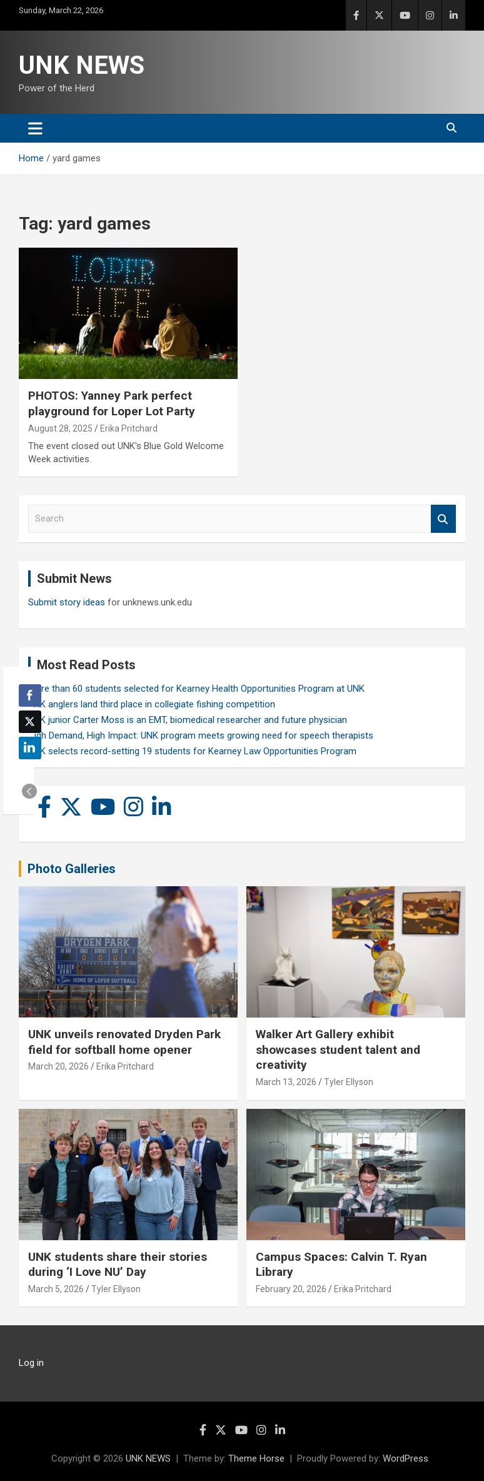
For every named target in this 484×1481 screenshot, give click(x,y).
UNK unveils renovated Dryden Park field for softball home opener (124, 1042)
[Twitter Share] (30, 721)
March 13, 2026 (286, 1082)
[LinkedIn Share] (30, 748)
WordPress (405, 1458)
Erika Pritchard (129, 428)
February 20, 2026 (291, 1289)
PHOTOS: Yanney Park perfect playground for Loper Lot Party (111, 403)
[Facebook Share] (30, 695)
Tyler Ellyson (348, 1082)
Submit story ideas (66, 602)
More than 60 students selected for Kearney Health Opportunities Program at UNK (196, 688)
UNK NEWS (81, 65)
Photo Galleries (72, 868)
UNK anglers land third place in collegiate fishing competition (151, 704)
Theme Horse (256, 1458)
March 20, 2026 (58, 1066)
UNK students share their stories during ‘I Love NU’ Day (117, 1265)
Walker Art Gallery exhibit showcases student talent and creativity (338, 1049)
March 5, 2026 (56, 1289)
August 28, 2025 (60, 428)
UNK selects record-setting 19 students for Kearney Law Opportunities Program (192, 751)
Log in (31, 1362)
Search (443, 519)
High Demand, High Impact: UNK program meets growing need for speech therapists (200, 735)
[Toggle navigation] (35, 128)
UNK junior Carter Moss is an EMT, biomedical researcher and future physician (187, 719)
